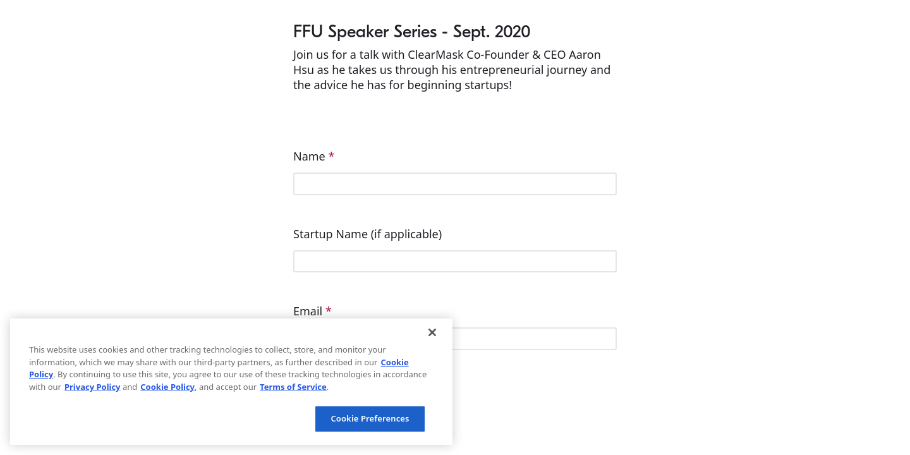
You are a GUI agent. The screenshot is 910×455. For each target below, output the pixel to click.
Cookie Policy (167, 386)
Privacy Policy (92, 386)
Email (312, 310)
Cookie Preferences (370, 418)
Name (313, 156)
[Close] (432, 332)
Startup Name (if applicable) (369, 233)
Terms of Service (293, 386)
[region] (231, 381)
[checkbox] (455, 414)
